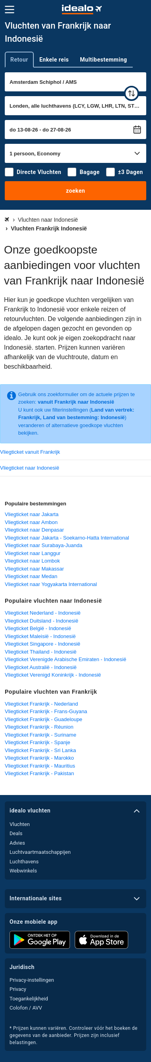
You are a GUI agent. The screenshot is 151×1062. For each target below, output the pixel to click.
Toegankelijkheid (29, 999)
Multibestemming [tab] (103, 59)
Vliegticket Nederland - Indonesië (43, 613)
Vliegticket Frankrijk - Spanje (37, 742)
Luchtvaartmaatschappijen (40, 852)
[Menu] (9, 9)
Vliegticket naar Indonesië (29, 468)
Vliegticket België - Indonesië (38, 628)
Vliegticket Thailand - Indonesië (40, 652)
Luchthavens (24, 862)
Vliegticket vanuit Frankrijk (30, 452)
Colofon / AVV (26, 1008)
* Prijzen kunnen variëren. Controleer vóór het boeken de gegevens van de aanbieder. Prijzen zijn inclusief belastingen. (73, 1035)
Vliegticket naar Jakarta (31, 514)
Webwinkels (23, 871)
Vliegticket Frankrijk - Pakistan (39, 773)
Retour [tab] (19, 59)
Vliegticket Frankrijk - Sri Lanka (40, 750)
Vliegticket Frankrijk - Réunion (39, 727)
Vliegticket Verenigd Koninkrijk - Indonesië (53, 675)
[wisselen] (131, 93)
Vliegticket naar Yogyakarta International (51, 584)
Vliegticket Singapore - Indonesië (42, 644)
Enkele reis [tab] (54, 59)
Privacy (18, 989)
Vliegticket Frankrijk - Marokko (39, 758)
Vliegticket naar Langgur (32, 553)
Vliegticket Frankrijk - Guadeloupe (43, 719)
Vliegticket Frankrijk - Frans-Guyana (46, 711)
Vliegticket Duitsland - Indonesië (41, 621)
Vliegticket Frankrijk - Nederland (41, 704)
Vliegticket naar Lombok (32, 561)
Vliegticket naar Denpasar (34, 530)
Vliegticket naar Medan (31, 576)
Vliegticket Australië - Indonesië (41, 667)
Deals (16, 833)
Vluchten (20, 824)
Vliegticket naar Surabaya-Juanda (43, 545)
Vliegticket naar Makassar (34, 569)
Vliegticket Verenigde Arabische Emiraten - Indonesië (65, 659)
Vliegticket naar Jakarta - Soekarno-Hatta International (67, 538)
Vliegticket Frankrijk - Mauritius (40, 766)
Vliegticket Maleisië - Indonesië (40, 636)
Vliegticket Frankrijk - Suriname (40, 735)
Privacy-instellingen (32, 980)
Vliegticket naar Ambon (31, 522)
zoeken (75, 191)
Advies (17, 843)
